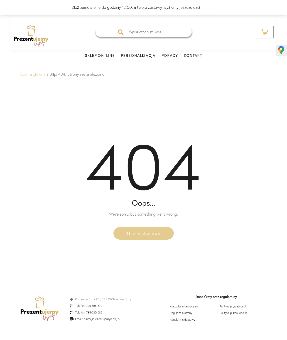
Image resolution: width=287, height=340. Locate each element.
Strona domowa (143, 233)
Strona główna (32, 74)
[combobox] (144, 32)
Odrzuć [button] (209, 7)
